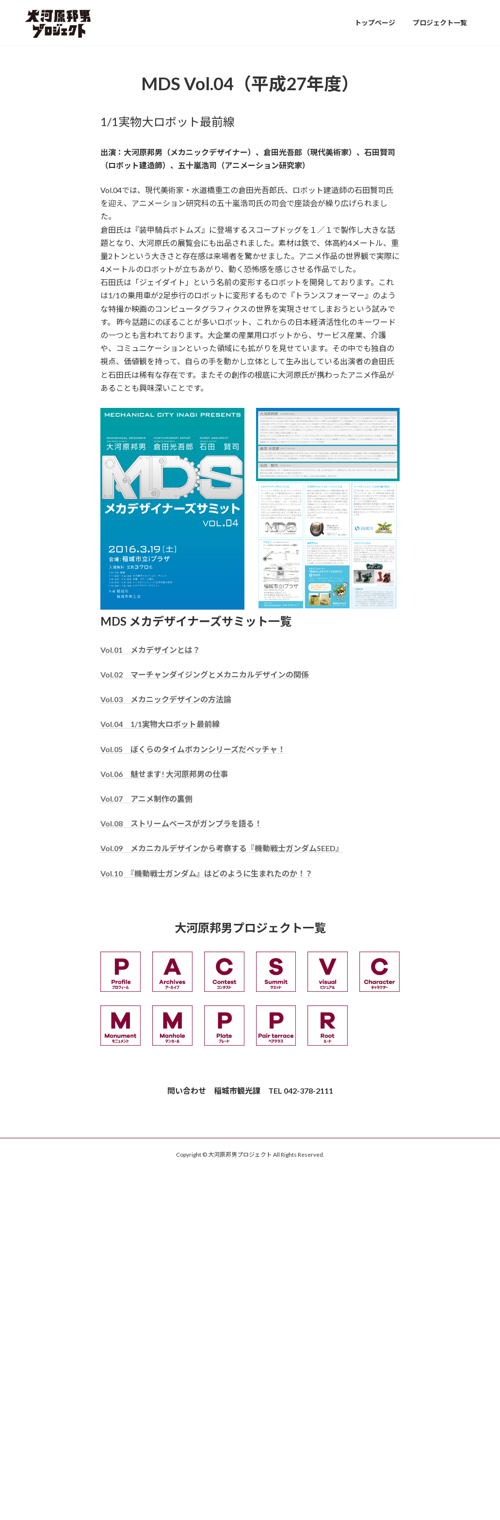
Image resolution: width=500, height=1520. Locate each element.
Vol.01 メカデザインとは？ (150, 649)
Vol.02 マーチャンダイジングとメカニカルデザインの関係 (204, 674)
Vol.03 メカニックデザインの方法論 (165, 699)
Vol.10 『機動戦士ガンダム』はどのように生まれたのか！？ (206, 873)
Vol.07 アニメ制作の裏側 (146, 798)
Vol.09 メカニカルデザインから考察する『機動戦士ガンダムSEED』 (221, 848)
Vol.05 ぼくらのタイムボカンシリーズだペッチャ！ (192, 749)
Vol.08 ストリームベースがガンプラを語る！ (181, 823)
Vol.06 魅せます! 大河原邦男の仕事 (164, 773)
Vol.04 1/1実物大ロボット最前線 (160, 723)
